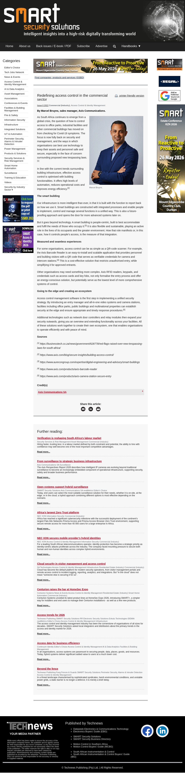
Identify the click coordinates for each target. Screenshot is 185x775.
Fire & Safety (11, 115)
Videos (8, 182)
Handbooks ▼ (131, 46)
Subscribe (83, 46)
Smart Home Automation (10, 167)
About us (24, 46)
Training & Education (15, 177)
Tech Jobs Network (14, 72)
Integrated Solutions (14, 129)
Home (9, 46)
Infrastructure (11, 124)
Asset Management (14, 93)
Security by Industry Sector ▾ (14, 188)
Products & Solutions (15, 153)
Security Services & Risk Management (14, 159)
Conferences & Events (16, 103)
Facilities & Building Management (14, 109)
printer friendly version (129, 95)
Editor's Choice (12, 67)
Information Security (14, 120)
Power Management (14, 148)
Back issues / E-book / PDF (53, 46)
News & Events (12, 77)
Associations (10, 98)
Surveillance (10, 173)
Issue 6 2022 (42, 105)
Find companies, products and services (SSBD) (59, 77)
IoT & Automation (13, 134)
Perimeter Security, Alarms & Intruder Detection (14, 141)
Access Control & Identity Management (15, 83)
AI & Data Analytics (14, 89)
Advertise (102, 46)
